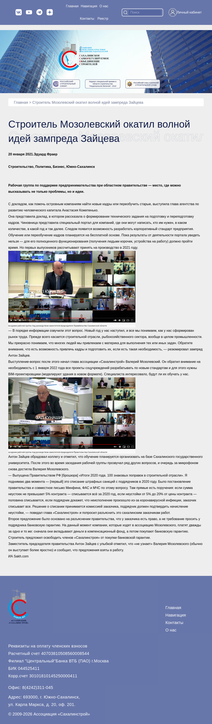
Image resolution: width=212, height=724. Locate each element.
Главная (72, 6)
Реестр (103, 18)
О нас (103, 6)
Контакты (87, 18)
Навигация (175, 615)
